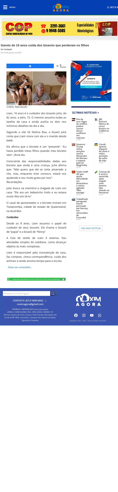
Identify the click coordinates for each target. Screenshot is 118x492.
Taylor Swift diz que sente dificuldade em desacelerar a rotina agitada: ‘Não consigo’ (82, 182)
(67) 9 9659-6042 (34, 300)
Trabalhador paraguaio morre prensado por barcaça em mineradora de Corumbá (82, 208)
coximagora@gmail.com (30, 304)
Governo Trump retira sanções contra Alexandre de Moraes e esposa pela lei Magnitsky (81, 155)
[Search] (54, 293)
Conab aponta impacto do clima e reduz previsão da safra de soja (104, 152)
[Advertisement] (59, 348)
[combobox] (26, 293)
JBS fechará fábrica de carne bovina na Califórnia (104, 125)
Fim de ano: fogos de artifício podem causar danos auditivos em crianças (81, 128)
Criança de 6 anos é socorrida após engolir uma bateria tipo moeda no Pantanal (104, 182)
